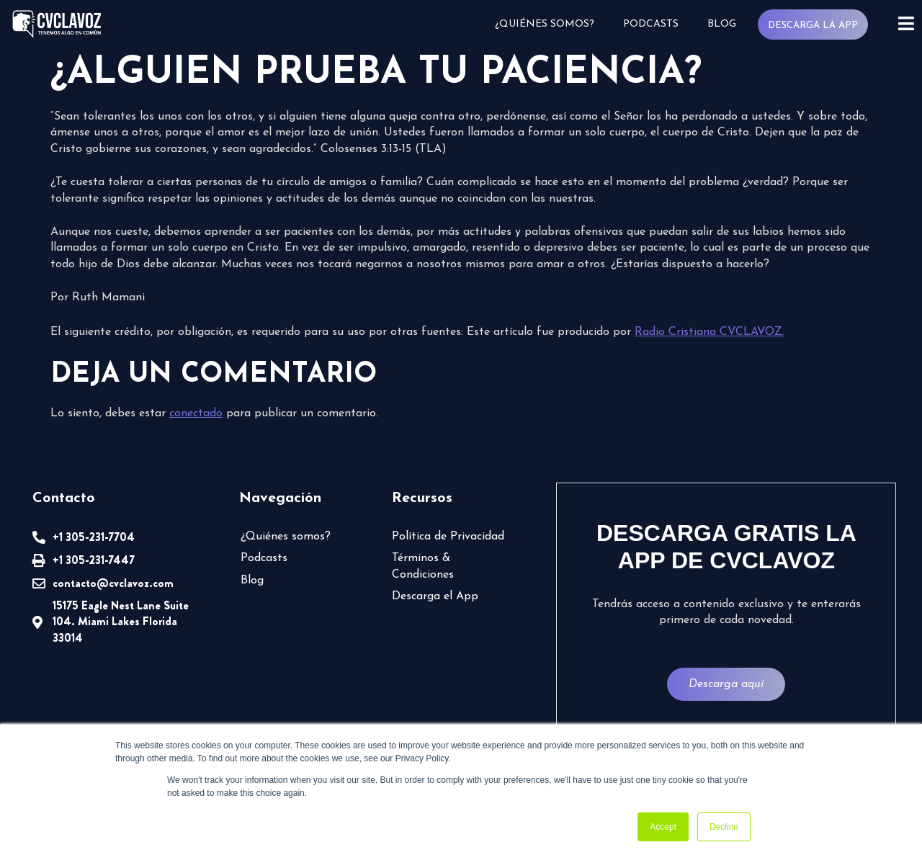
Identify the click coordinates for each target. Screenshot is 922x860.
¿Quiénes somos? (544, 24)
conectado (196, 413)
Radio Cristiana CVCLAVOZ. (709, 332)
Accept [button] (663, 827)
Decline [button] (724, 827)
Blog (721, 24)
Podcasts (651, 24)
